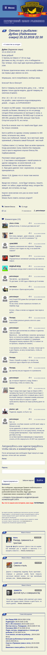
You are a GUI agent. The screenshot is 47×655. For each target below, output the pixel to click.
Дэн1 (11, 233)
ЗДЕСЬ (28, 494)
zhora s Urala (14, 223)
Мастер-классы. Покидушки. (16, 626)
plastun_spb (13, 409)
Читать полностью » (28, 551)
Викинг (12, 388)
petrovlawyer (39, 211)
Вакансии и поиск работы (15, 647)
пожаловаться (26, 211)
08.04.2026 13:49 (21, 622)
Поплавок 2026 (11, 628)
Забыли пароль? (28, 480)
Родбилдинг (10, 622)
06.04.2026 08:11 (12, 641)
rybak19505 (13, 243)
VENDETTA (18, 590)
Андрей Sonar (14, 256)
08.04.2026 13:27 (28, 624)
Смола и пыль (20, 565)
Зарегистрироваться (10, 481)
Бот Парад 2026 (11, 619)
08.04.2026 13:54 (24, 619)
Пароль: (5, 467)
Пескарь (12, 318)
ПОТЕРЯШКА (39, 503)
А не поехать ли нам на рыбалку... (18, 634)
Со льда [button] (24, 207)
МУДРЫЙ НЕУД (15, 266)
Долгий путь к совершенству (27, 593)
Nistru (15, 538)
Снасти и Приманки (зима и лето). (18, 643)
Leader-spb (18, 563)
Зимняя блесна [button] (9, 207)
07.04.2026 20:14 (23, 628)
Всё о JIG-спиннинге (13, 624)
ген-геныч (13, 287)
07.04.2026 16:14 (19, 632)
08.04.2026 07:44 (33, 626)
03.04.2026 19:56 (32, 647)
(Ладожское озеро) (12, 50)
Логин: (4, 459)
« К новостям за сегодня (11, 44)
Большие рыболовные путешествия (19, 639)
